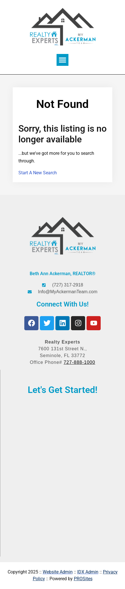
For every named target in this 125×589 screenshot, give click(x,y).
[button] (62, 60)
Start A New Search (37, 172)
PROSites (83, 578)
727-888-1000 (79, 362)
